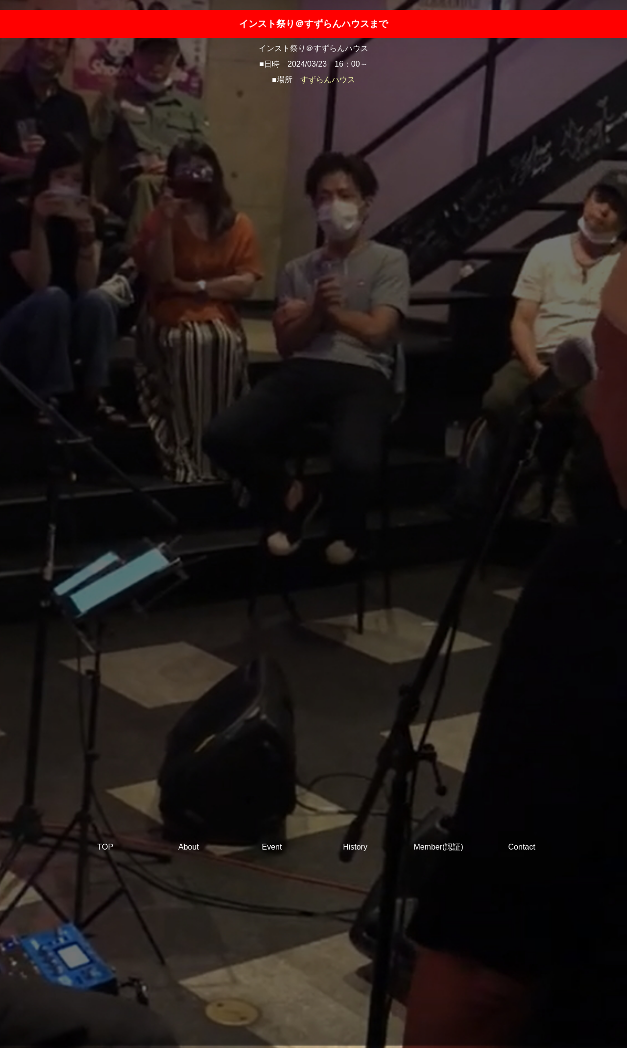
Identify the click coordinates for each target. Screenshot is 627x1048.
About (188, 847)
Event (272, 847)
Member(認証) (438, 847)
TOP (105, 847)
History (355, 847)
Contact (521, 847)
